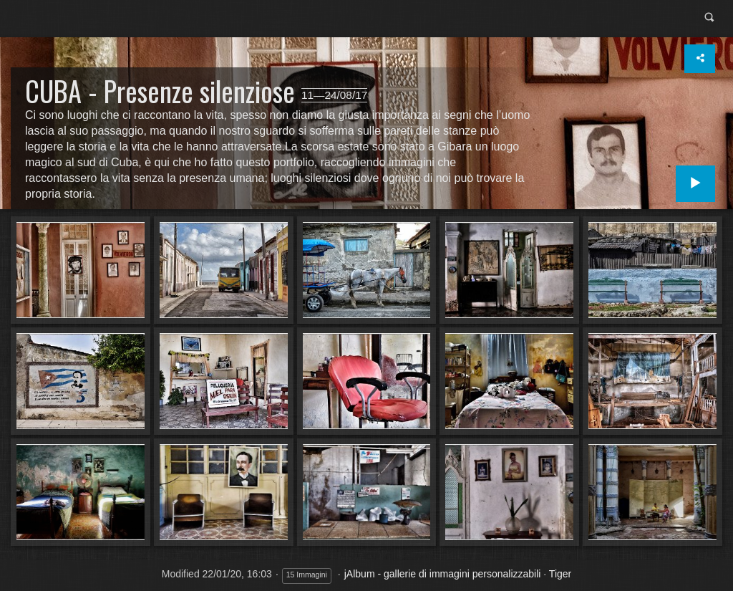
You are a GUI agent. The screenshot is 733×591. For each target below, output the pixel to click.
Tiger (560, 574)
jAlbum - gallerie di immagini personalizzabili (442, 574)
